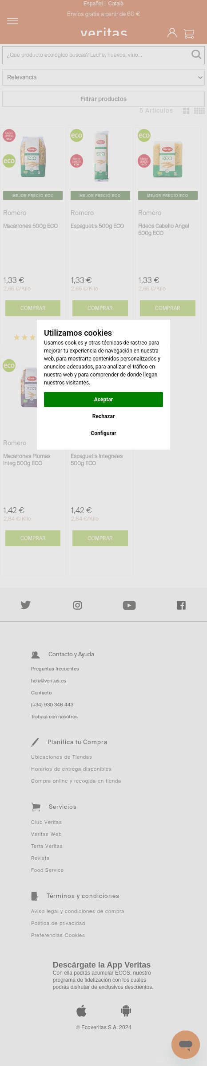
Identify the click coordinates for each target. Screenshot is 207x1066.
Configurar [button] (103, 433)
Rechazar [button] (103, 416)
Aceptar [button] (103, 399)
